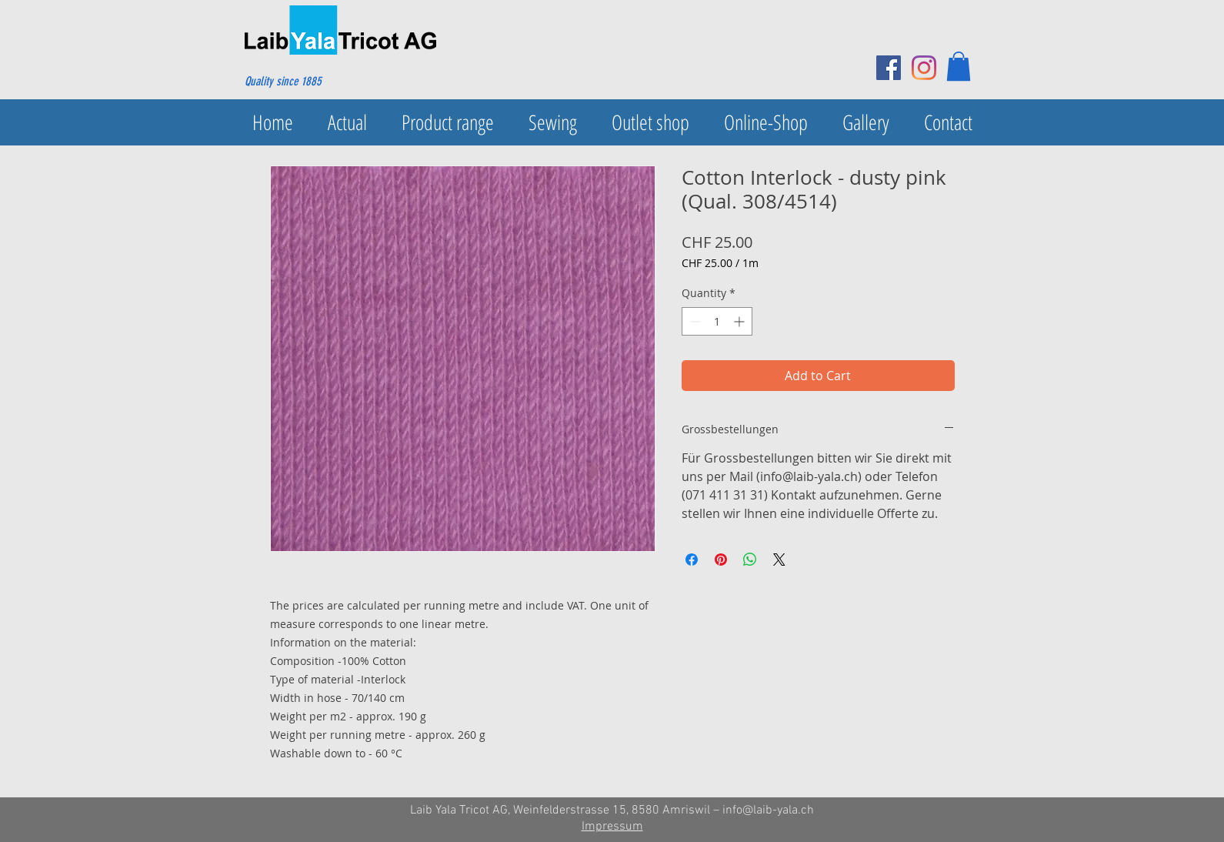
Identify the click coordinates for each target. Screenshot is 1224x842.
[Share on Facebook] (691, 559)
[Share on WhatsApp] (750, 559)
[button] (958, 66)
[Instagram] (924, 67)
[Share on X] (779, 559)
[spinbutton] (717, 321)
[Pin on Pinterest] (721, 559)
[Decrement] (693, 321)
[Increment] (740, 321)
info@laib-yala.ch (768, 810)
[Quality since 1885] (319, 81)
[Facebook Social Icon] (888, 67)
